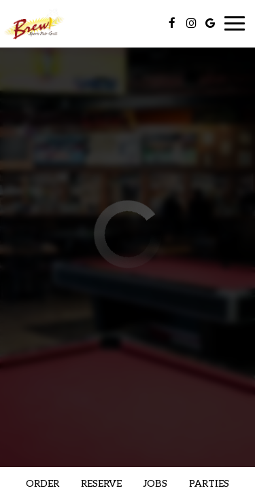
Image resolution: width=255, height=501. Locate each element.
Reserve (101, 483)
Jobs (155, 483)
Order (42, 483)
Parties (209, 483)
